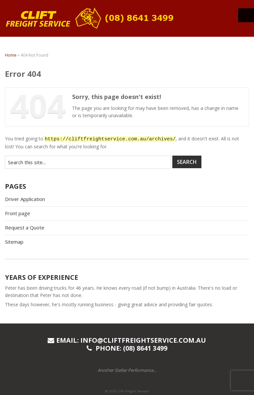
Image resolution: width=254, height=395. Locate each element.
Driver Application (25, 199)
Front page (17, 213)
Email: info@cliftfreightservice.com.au (127, 340)
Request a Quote (24, 227)
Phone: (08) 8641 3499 (127, 348)
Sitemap (14, 241)
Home (11, 55)
